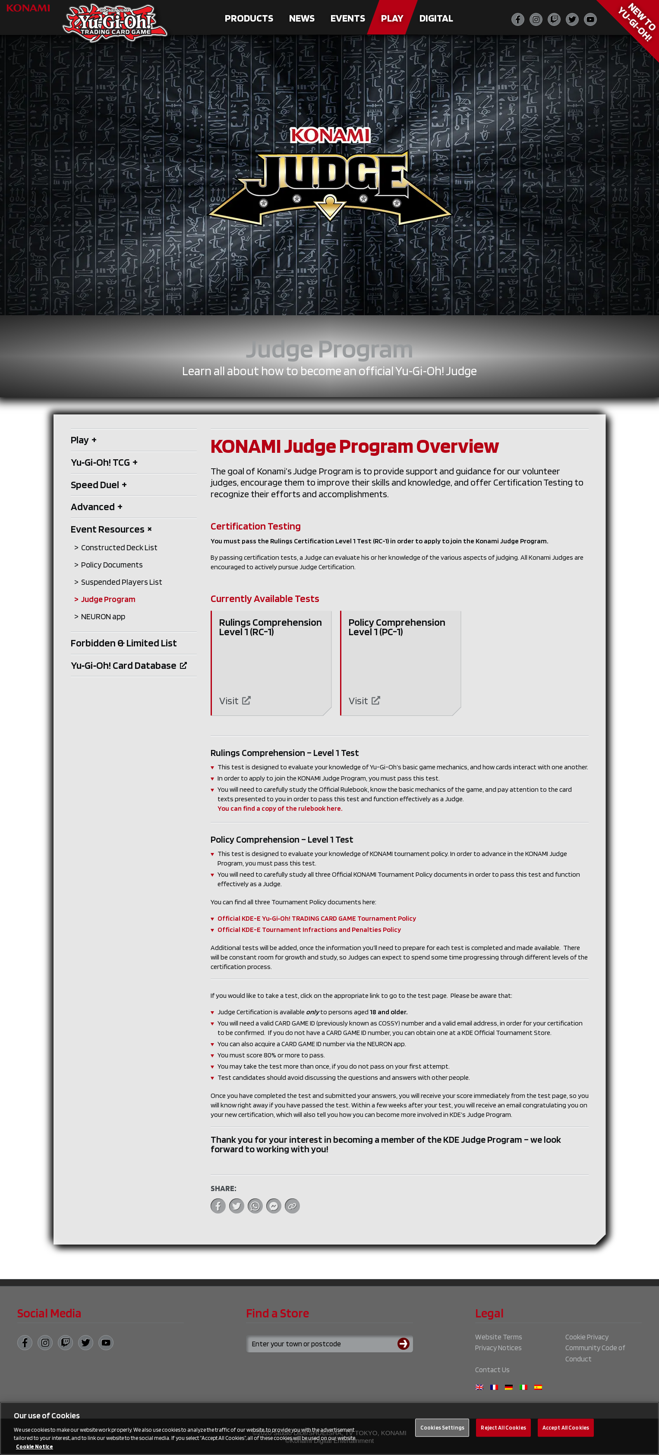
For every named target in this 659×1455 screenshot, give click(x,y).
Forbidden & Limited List (124, 643)
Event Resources (111, 529)
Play (392, 18)
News (302, 18)
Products (249, 18)
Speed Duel (99, 484)
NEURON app (103, 616)
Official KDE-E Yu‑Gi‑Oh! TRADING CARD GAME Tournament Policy (317, 918)
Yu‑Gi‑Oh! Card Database (129, 665)
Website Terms (498, 1337)
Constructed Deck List (119, 547)
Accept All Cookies (565, 1432)
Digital (436, 18)
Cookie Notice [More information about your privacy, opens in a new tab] (34, 1451)
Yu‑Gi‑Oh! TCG (104, 462)
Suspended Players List (121, 582)
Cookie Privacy (587, 1337)
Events (348, 18)
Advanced (97, 506)
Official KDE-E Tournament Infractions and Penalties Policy (309, 929)
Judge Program (108, 599)
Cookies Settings (442, 1432)
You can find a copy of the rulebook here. (280, 808)
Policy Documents (112, 565)
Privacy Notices (498, 1347)
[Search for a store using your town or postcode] (329, 1343)
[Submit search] (405, 1343)
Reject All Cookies (503, 1432)
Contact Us (492, 1369)
